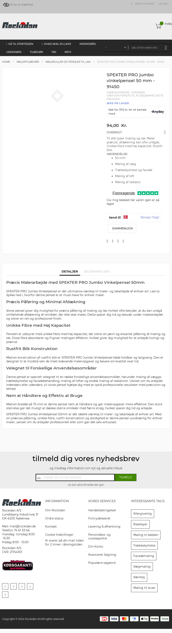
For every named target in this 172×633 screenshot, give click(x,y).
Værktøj (139, 577)
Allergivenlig (142, 513)
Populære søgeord (101, 563)
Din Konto (95, 546)
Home (6, 61)
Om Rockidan (55, 510)
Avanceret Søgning (102, 555)
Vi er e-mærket (21, 4)
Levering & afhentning (104, 526)
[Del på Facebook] (107, 241)
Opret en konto (144, 4)
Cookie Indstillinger (59, 535)
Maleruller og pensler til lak (68, 61)
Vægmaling (142, 566)
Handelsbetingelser (102, 510)
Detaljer (70, 271)
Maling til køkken (145, 535)
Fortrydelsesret (99, 518)
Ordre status (54, 518)
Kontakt (51, 526)
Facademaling (143, 556)
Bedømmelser (97, 271)
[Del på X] (113, 241)
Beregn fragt (150, 217)
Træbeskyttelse (144, 545)
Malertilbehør (28, 61)
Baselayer (140, 524)
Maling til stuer (144, 588)
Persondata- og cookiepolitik (99, 536)
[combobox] (136, 48)
